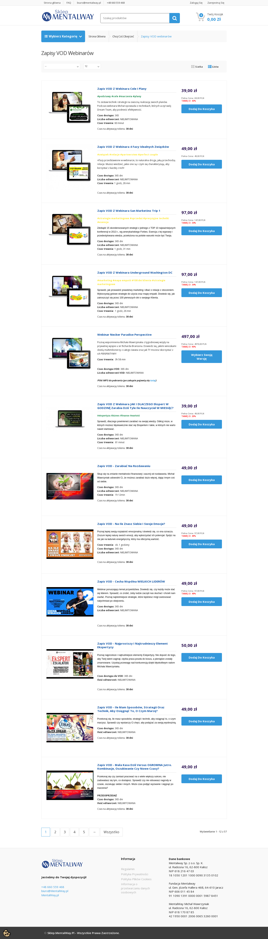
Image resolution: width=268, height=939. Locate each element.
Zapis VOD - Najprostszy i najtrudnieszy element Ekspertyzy (132, 645)
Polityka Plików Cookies (136, 879)
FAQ (69, 2)
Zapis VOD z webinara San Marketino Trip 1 (128, 211)
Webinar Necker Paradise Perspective (124, 334)
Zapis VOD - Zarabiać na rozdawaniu (123, 466)
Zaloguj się (196, 2)
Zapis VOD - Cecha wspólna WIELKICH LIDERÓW (131, 581)
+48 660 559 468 (116, 2)
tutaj (153, 380)
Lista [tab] (213, 67)
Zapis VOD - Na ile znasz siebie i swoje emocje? (131, 524)
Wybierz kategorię (61, 36)
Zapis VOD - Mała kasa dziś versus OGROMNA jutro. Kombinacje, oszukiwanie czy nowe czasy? (134, 767)
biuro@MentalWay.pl (54, 891)
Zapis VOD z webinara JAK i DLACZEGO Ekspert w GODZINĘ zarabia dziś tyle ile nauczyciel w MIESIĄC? (135, 406)
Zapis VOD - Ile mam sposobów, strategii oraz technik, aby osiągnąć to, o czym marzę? (130, 709)
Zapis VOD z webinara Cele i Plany (121, 89)
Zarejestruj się (215, 2)
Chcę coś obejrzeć (123, 36)
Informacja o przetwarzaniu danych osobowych (135, 888)
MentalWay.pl (50, 895)
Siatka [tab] (197, 67)
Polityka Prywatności (134, 874)
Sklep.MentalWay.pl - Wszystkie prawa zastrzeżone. (83, 933)
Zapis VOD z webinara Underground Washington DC (134, 272)
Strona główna (52, 2)
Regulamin (128, 869)
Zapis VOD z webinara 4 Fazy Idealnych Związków (133, 147)
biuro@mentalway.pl (89, 2)
